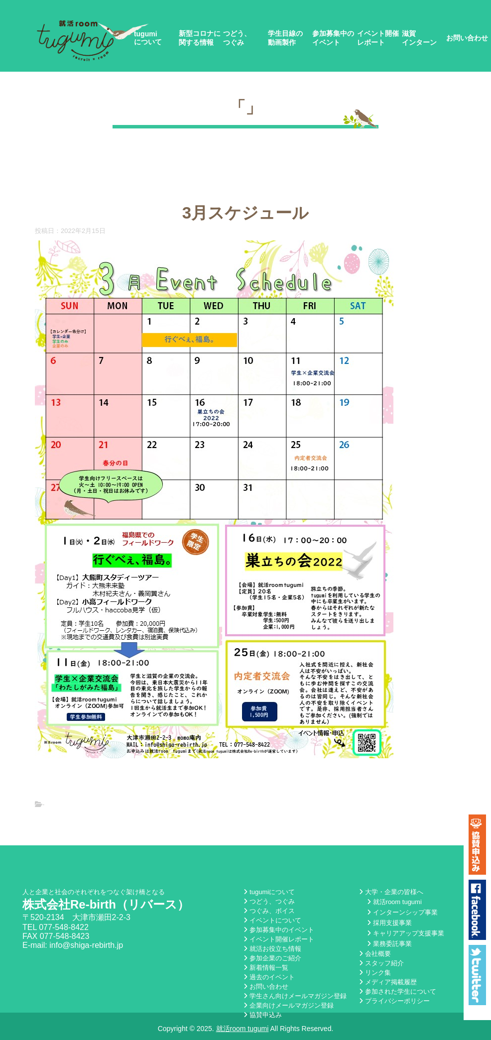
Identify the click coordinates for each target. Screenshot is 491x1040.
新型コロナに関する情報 (200, 37)
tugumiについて (148, 38)
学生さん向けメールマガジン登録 (295, 996)
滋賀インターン (419, 37)
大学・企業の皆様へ (391, 892)
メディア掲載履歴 (388, 982)
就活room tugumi (394, 902)
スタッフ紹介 (381, 963)
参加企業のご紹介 (272, 958)
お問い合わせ (467, 38)
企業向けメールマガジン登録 (289, 1005)
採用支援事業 (389, 922)
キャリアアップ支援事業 (405, 933)
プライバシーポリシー (394, 1001)
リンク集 (375, 972)
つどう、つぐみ (237, 37)
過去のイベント (269, 977)
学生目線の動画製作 (285, 37)
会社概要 (375, 953)
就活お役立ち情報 (272, 948)
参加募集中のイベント (333, 37)
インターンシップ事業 (402, 912)
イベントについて (272, 920)
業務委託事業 (389, 943)
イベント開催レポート (378, 37)
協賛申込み (263, 1015)
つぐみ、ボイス (269, 911)
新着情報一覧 (266, 967)
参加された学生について (397, 991)
